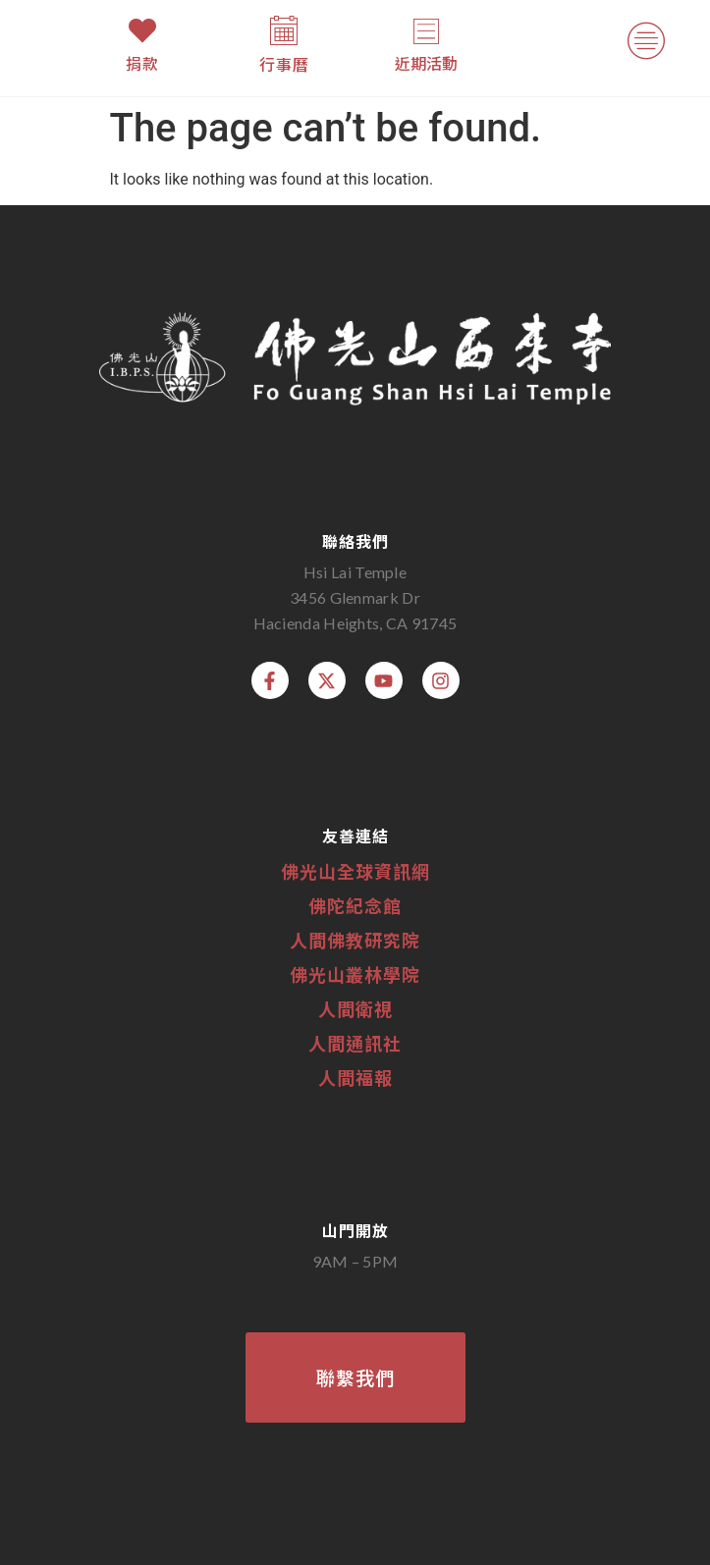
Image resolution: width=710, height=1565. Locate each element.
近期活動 (426, 63)
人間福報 (355, 1077)
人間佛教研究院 (355, 939)
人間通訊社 (355, 1042)
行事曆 (284, 64)
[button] (647, 44)
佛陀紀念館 (355, 905)
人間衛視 (355, 1008)
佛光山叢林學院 (355, 974)
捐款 (142, 63)
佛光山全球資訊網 (355, 871)
